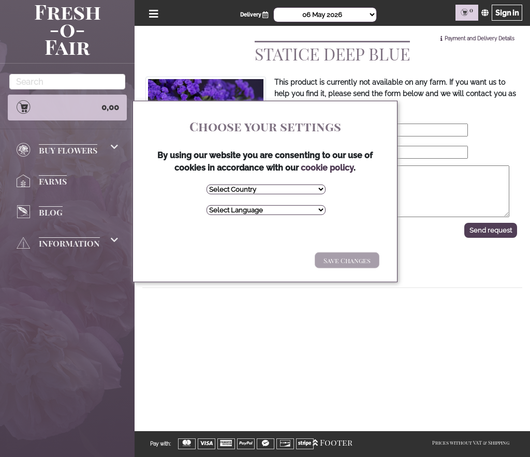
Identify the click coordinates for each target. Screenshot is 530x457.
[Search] (67, 81)
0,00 (67, 107)
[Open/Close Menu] (151, 13)
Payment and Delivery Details (479, 38)
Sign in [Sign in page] (507, 12)
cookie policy (327, 168)
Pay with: (160, 444)
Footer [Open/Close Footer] (332, 442)
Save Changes (347, 260)
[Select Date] (325, 14)
